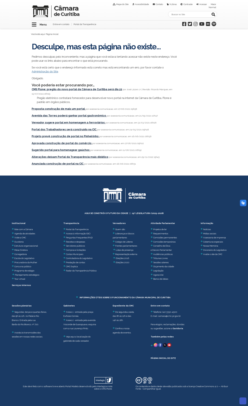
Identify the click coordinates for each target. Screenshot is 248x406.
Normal (212, 7)
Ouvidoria (18, 242)
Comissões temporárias (164, 242)
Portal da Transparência (85, 24)
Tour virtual (19, 279)
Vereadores (119, 223)
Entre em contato (61, 24)
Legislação (158, 270)
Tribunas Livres (160, 258)
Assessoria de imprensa (214, 237)
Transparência (71, 223)
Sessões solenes (161, 262)
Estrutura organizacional (25, 246)
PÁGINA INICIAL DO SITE (163, 358)
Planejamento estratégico (27, 275)
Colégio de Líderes (124, 242)
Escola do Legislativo (23, 258)
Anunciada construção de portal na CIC (58, 163)
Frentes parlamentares (126, 246)
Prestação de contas (74, 262)
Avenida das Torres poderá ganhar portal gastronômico (69, 115)
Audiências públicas (163, 254)
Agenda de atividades (23, 233)
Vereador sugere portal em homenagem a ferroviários (68, 122)
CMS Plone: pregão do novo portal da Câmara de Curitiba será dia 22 (77, 89)
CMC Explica (72, 266)
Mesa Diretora (20, 250)
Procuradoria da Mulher (24, 262)
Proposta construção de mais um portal (59, 108)
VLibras (173, 4)
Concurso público (21, 266)
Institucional (18, 223)
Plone (109, 389)
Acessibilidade (142, 4)
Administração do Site (45, 71)
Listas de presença (124, 250)
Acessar (203, 4)
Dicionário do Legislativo (214, 250)
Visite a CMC (19, 237)
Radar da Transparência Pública (81, 270)
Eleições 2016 (122, 258)
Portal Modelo (72, 386)
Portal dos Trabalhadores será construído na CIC (64, 129)
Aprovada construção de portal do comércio (62, 143)
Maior (213, 4)
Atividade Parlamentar (163, 223)
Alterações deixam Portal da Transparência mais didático (70, 156)
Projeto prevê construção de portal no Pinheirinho (65, 136)
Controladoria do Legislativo (79, 258)
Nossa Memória (210, 246)
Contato (159, 4)
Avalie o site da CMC (212, 254)
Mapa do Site (122, 4)
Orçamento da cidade (162, 266)
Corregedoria (19, 254)
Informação (207, 223)
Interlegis (101, 386)
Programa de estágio (24, 270)
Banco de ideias (160, 279)
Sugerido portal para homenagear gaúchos (61, 150)
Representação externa (126, 254)
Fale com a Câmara (22, 229)
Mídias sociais (209, 233)
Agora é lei (158, 275)
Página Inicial (52, 34)
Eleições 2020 (122, 262)
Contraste (188, 4)
